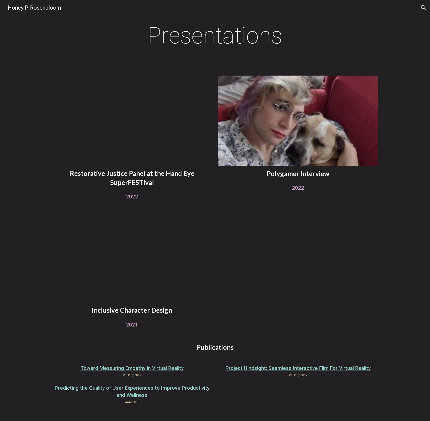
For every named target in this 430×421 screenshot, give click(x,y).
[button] (423, 7)
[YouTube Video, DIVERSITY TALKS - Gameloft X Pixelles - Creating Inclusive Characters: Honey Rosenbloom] (132, 258)
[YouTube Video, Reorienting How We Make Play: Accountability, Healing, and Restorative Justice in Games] (132, 120)
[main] (215, 35)
